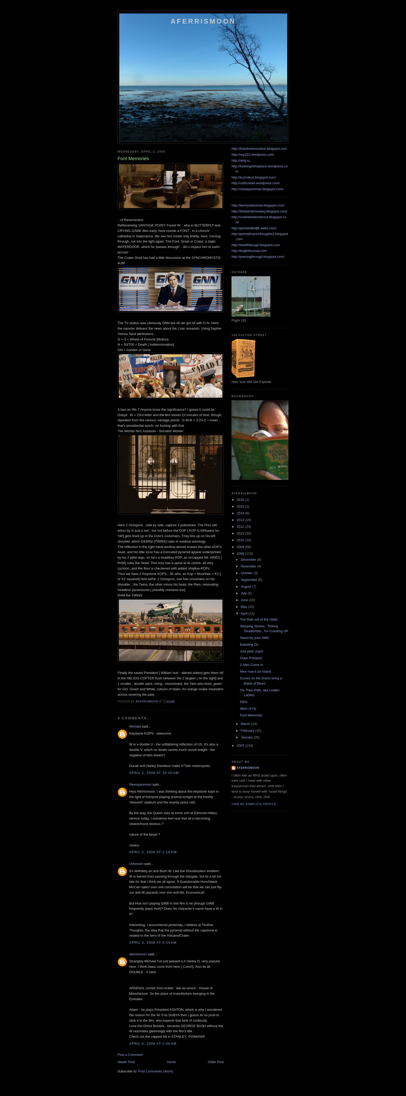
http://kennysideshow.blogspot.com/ (258, 205)
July (244, 593)
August (246, 586)
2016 (241, 500)
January (247, 737)
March (246, 724)
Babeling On (249, 644)
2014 (241, 513)
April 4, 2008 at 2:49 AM (153, 1043)
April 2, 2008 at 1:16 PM (153, 852)
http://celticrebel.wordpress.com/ (255, 183)
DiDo (243, 702)
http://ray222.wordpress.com (252, 154)
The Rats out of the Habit (258, 619)
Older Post (216, 1062)
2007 (241, 746)
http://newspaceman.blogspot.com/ (257, 189)
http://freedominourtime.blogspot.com (259, 149)
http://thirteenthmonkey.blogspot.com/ (259, 211)
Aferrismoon (203, 21)
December (249, 559)
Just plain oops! (251, 651)
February (248, 730)
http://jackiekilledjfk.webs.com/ (254, 228)
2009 (241, 547)
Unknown (136, 864)
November (249, 566)
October (247, 573)
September (249, 580)
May (244, 607)
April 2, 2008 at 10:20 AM (154, 773)
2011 (241, 533)
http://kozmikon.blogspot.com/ (253, 177)
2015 (241, 506)
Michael (135, 726)
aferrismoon (138, 954)
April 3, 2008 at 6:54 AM (153, 942)
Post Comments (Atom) (155, 1071)
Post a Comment (130, 1055)
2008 (241, 554)
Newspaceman (140, 784)
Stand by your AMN (254, 638)
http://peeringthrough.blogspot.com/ (258, 257)
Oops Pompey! (251, 658)
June (245, 600)
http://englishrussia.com (249, 251)
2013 (241, 520)
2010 (241, 540)
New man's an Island (255, 671)
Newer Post (126, 1062)
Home (171, 1062)
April (245, 613)
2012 (241, 527)
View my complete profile (253, 804)
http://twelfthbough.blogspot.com (255, 245)
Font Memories (251, 715)
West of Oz (248, 708)
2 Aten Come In (251, 665)
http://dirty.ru (240, 160)
